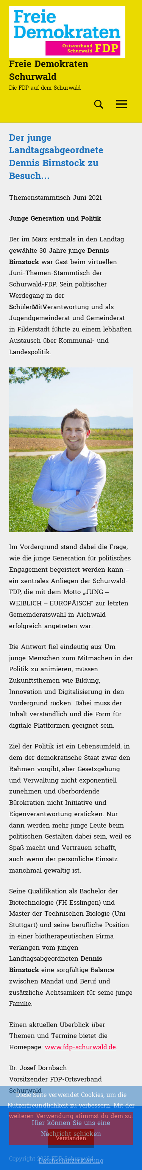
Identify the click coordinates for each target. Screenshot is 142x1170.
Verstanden (71, 1138)
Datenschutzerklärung (71, 1161)
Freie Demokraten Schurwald (48, 70)
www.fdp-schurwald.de (80, 1047)
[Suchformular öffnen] (98, 104)
